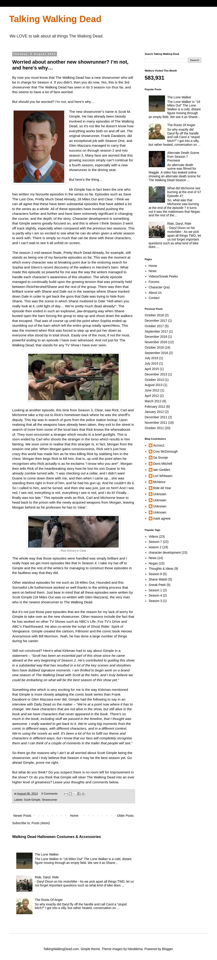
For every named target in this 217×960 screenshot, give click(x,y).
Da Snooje (160, 457)
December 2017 (156, 320)
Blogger (167, 949)
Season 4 (155, 595)
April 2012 (152, 396)
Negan (153, 563)
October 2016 (154, 347)
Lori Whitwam (162, 476)
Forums (154, 282)
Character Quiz (159, 287)
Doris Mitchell (162, 463)
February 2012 (155, 406)
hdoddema (135, 949)
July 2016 (151, 358)
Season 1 (155, 590)
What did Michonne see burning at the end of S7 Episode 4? (184, 192)
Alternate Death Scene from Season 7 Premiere (183, 156)
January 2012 (154, 412)
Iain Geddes (161, 470)
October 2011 (154, 428)
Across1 (159, 445)
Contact (154, 298)
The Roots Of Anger (49, 900)
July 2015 (151, 363)
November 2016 (156, 342)
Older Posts (125, 815)
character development (165, 552)
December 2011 (156, 417)
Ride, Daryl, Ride (47, 877)
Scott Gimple (32, 799)
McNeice (159, 482)
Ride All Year (162, 488)
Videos (153, 536)
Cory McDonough (165, 451)
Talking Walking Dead (55, 19)
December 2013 (156, 374)
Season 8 (155, 574)
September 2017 (156, 331)
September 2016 (156, 353)
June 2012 (152, 390)
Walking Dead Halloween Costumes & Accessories (56, 837)
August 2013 (154, 385)
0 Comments (49, 793)
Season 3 (155, 601)
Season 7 (155, 542)
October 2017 (154, 326)
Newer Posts (22, 815)
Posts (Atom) (41, 823)
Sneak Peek (157, 585)
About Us (155, 292)
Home (74, 815)
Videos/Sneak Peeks (163, 276)
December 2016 (156, 336)
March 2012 (153, 401)
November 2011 (156, 422)
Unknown (159, 494)
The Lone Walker (47, 854)
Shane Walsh (158, 579)
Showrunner (49, 799)
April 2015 (152, 369)
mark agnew (161, 518)
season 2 (155, 547)
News (153, 271)
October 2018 (154, 315)
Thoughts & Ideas (161, 568)
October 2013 (154, 380)
